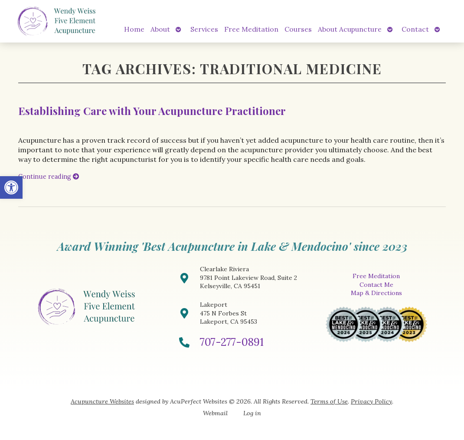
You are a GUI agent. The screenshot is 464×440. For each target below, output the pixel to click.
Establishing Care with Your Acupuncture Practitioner (152, 111)
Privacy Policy (371, 401)
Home (134, 29)
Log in (252, 413)
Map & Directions (376, 293)
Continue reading (48, 177)
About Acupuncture (350, 29)
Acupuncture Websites (102, 401)
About (160, 29)
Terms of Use (329, 401)
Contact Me (376, 285)
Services (204, 29)
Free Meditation (251, 29)
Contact (415, 29)
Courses (298, 29)
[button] (11, 187)
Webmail (215, 413)
